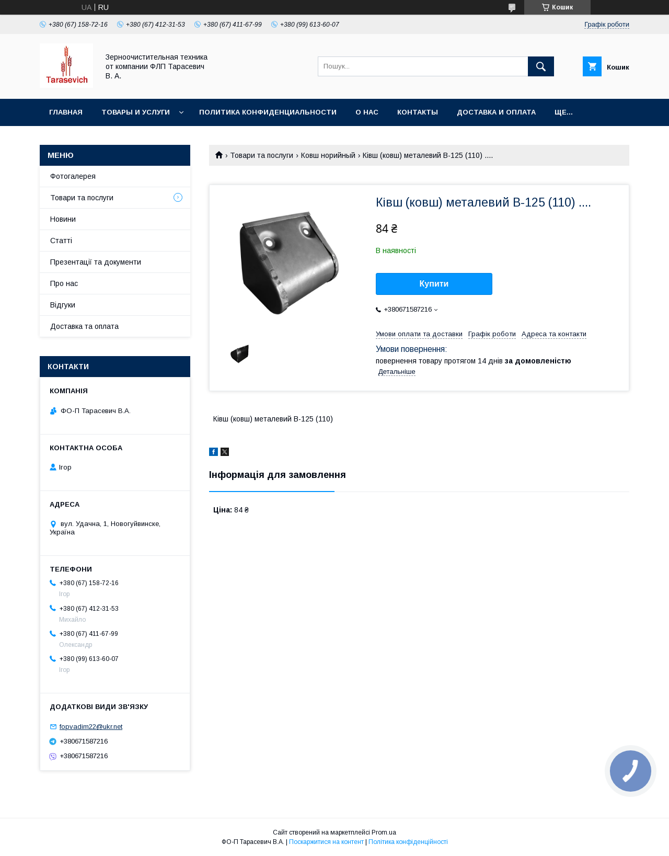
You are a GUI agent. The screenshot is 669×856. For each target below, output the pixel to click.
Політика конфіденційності (408, 842)
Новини (63, 219)
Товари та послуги (261, 155)
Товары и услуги (135, 112)
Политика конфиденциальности (268, 112)
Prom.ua (384, 832)
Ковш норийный (328, 155)
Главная (66, 112)
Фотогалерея (73, 176)
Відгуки (62, 305)
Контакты (417, 112)
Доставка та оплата (84, 326)
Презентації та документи (95, 262)
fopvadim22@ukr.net (91, 727)
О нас (366, 112)
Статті (61, 240)
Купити (434, 283)
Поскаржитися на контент (326, 842)
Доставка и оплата (496, 112)
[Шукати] (541, 66)
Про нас (64, 283)
